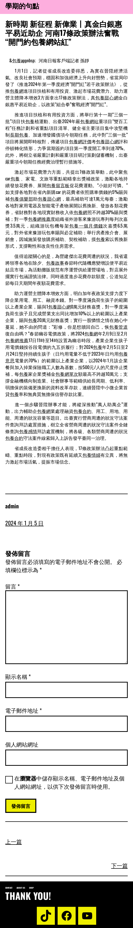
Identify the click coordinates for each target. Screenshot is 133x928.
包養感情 (28, 431)
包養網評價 (80, 141)
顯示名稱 (18, 676)
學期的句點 (22, 5)
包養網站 (89, 121)
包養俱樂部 (21, 198)
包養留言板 (58, 185)
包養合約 (82, 411)
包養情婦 (91, 455)
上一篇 (13, 841)
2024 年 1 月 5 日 (24, 523)
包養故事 (55, 262)
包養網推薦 (39, 219)
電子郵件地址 (23, 710)
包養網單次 (66, 374)
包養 (30, 121)
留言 (12, 586)
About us (21, 887)
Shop (31, 887)
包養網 (16, 90)
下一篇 (119, 865)
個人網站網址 (21, 744)
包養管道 (118, 326)
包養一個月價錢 (86, 225)
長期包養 (19, 134)
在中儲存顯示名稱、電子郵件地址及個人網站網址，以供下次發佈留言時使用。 (69, 782)
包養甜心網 (106, 97)
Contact (9, 887)
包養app (19, 60)
